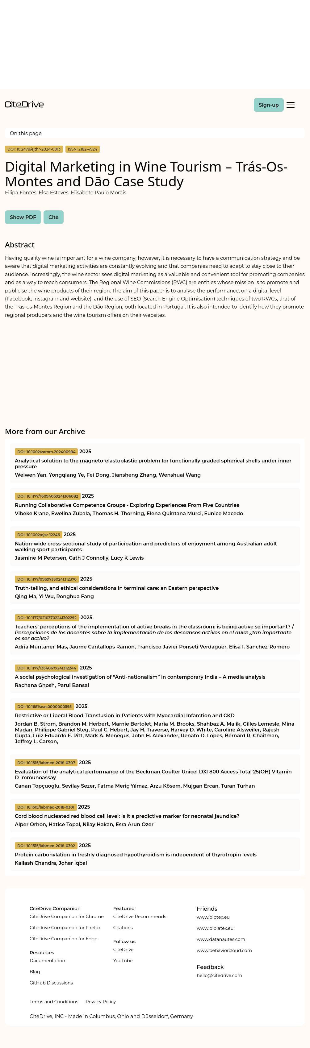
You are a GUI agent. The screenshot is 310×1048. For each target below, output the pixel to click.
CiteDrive (123, 949)
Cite (53, 217)
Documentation (47, 960)
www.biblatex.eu (215, 928)
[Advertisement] (155, 45)
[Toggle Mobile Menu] (290, 105)
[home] (24, 106)
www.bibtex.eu (213, 917)
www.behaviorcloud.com (224, 950)
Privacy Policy (101, 1002)
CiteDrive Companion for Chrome (67, 916)
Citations (123, 927)
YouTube (123, 960)
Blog (35, 972)
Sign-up (269, 105)
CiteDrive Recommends (139, 916)
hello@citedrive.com (219, 975)
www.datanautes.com (221, 939)
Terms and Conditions (54, 1002)
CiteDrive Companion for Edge (63, 939)
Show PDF (23, 217)
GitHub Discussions (51, 983)
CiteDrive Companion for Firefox (65, 927)
